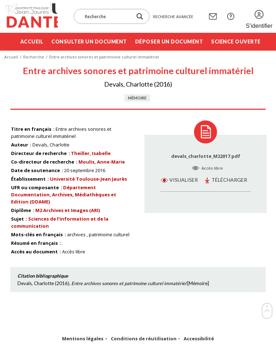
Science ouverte (236, 41)
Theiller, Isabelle (91, 153)
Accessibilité (199, 338)
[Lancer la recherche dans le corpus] (140, 16)
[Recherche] (106, 16)
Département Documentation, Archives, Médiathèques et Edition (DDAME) (63, 194)
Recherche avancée (173, 16)
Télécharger (229, 180)
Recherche (33, 57)
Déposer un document (169, 41)
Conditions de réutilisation (144, 338)
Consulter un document (89, 41)
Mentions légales (82, 338)
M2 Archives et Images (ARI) (67, 210)
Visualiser (183, 180)
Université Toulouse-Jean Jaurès (88, 179)
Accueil (32, 41)
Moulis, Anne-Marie (101, 162)
